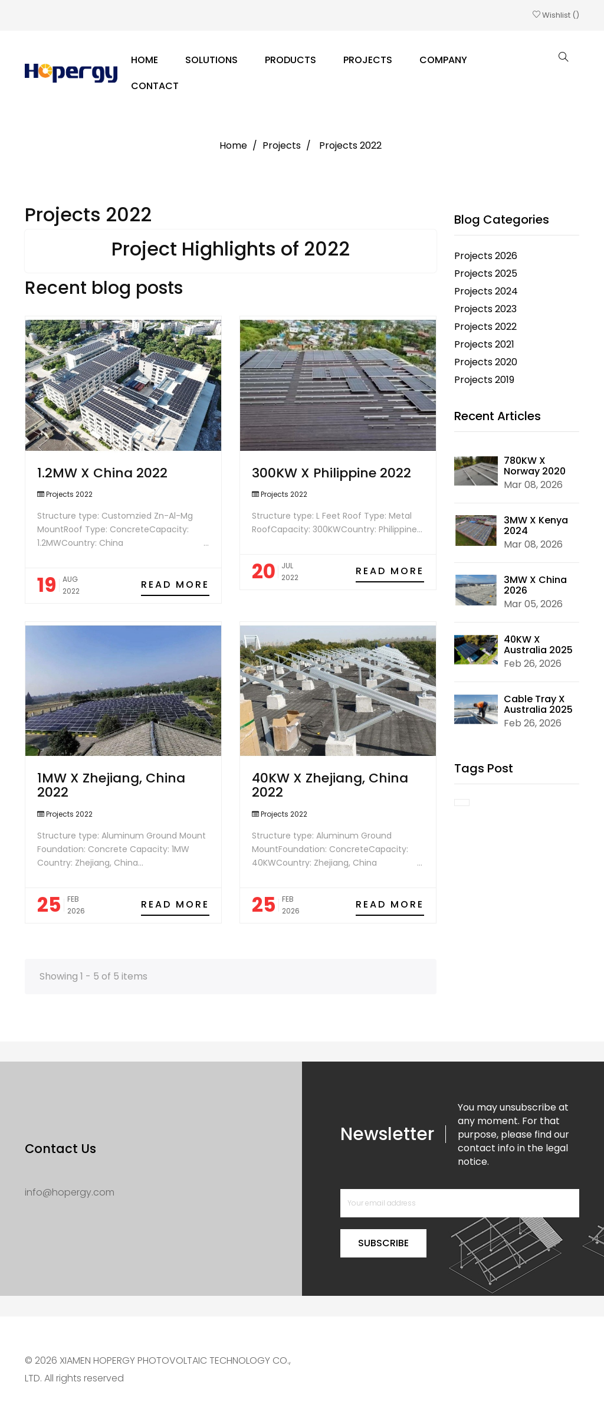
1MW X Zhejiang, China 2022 (111, 785)
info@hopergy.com (69, 1192)
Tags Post (483, 768)
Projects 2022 (69, 494)
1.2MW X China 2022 (102, 473)
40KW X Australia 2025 (538, 645)
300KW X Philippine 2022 (331, 473)
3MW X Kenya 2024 (536, 525)
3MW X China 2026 (535, 585)
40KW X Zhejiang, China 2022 (330, 785)
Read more (175, 584)
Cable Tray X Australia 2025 (538, 704)
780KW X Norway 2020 (535, 466)
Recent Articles (497, 416)
